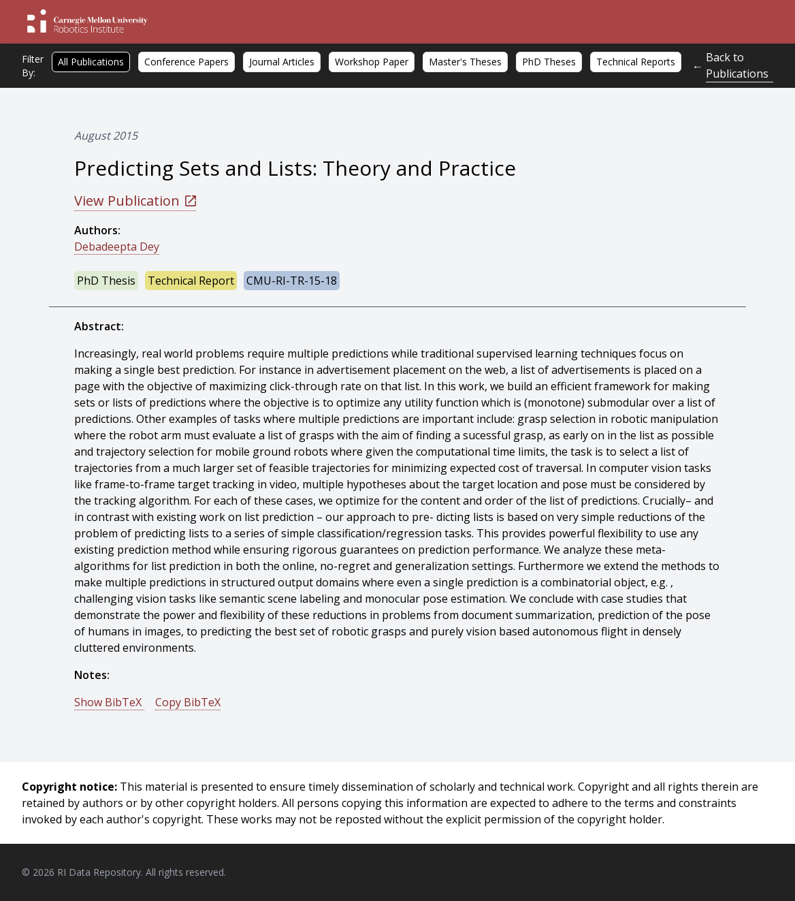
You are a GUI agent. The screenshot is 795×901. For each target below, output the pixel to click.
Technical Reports (635, 61)
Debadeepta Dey (116, 246)
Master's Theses (465, 61)
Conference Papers (186, 61)
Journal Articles (281, 61)
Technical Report (191, 280)
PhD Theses (549, 61)
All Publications (91, 61)
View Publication (135, 200)
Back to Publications (737, 65)
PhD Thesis (106, 280)
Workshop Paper (371, 61)
